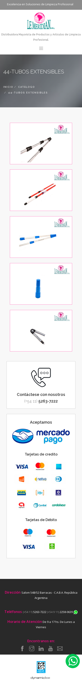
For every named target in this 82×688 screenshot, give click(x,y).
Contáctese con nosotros (41, 394)
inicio (8, 87)
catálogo (26, 87)
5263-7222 (41, 401)
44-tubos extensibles (28, 92)
